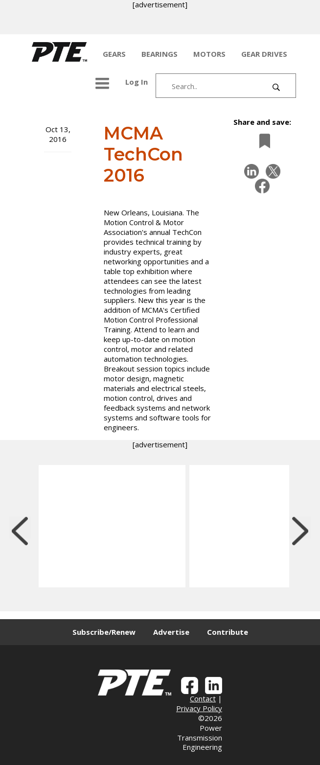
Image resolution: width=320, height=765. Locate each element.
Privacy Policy (199, 708)
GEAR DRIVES (264, 54)
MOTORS (209, 54)
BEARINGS (159, 54)
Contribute (227, 632)
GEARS (114, 54)
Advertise (171, 632)
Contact (203, 698)
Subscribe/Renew (104, 632)
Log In (136, 82)
